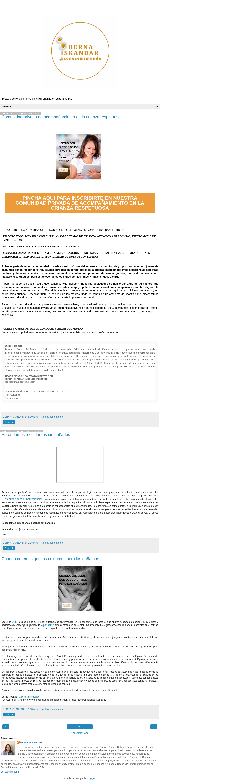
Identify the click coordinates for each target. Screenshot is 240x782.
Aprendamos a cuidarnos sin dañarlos (36, 434)
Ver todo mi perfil (10, 771)
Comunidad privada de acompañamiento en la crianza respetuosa (61, 117)
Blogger (91, 778)
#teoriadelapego (14, 499)
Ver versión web (80, 733)
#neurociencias (33, 499)
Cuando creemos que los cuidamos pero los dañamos (50, 558)
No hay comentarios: (53, 416)
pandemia (48, 625)
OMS (14, 621)
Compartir (9, 422)
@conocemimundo (28, 529)
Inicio (80, 726)
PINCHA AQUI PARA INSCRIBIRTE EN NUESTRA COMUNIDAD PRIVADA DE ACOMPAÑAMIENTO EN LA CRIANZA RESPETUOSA (80, 202)
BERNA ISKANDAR (31, 742)
